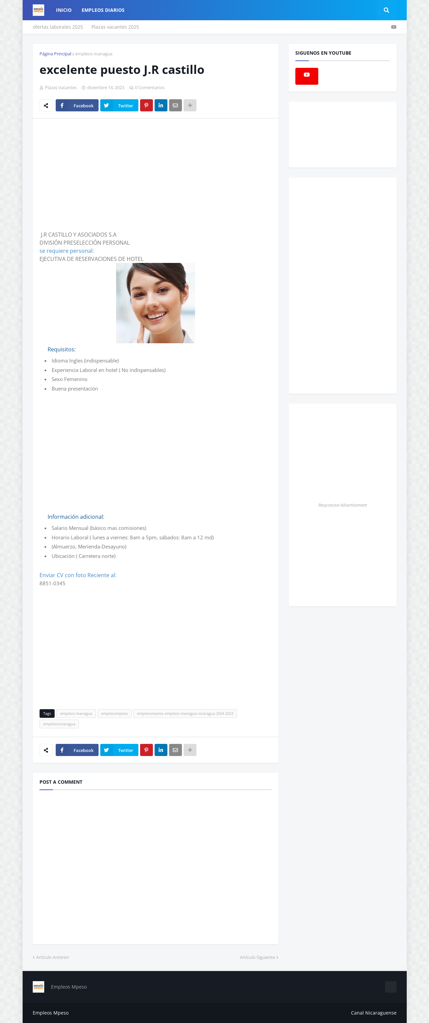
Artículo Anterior (52, 957)
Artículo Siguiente (257, 957)
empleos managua (93, 54)
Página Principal (55, 54)
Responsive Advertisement (342, 505)
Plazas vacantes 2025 (115, 27)
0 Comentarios (149, 87)
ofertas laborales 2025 (58, 27)
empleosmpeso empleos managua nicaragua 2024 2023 (185, 713)
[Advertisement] (96, 174)
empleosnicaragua (59, 723)
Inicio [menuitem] (64, 10)
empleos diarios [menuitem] (103, 10)
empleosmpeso (114, 713)
